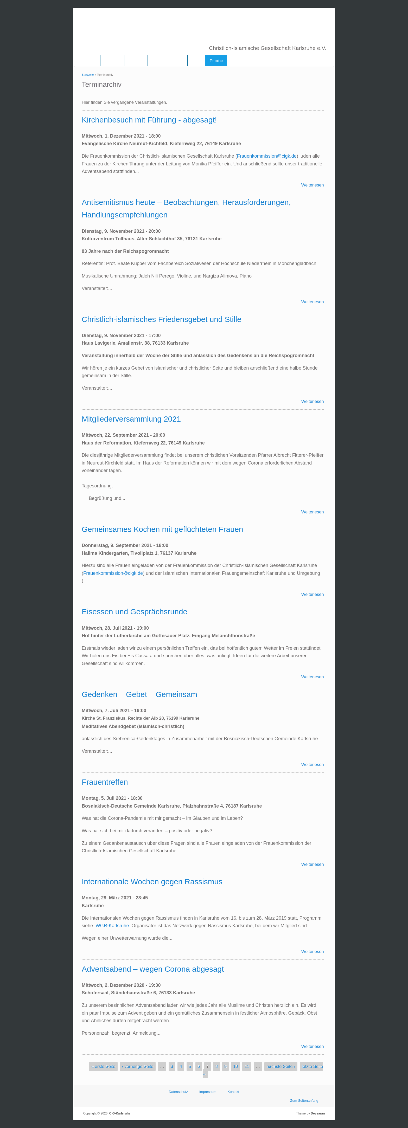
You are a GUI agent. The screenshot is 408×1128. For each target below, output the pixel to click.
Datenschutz (178, 1092)
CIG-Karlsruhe (119, 1113)
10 (235, 1066)
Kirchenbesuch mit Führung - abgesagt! (149, 119)
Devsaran (318, 1113)
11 (247, 1066)
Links (196, 61)
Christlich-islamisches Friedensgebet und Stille (161, 319)
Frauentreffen (105, 782)
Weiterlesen (312, 185)
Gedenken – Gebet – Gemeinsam (139, 694)
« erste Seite (103, 1066)
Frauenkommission (167, 61)
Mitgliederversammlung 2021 (131, 419)
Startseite (88, 74)
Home (91, 61)
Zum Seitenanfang (304, 1101)
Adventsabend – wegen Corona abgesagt (153, 969)
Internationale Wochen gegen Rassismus (152, 881)
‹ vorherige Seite (137, 1066)
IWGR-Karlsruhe (111, 925)
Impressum (207, 1092)
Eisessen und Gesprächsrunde (134, 611)
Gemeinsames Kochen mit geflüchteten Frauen (162, 529)
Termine (216, 61)
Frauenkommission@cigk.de (267, 156)
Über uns (112, 61)
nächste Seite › (281, 1066)
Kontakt (233, 1092)
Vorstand (136, 61)
